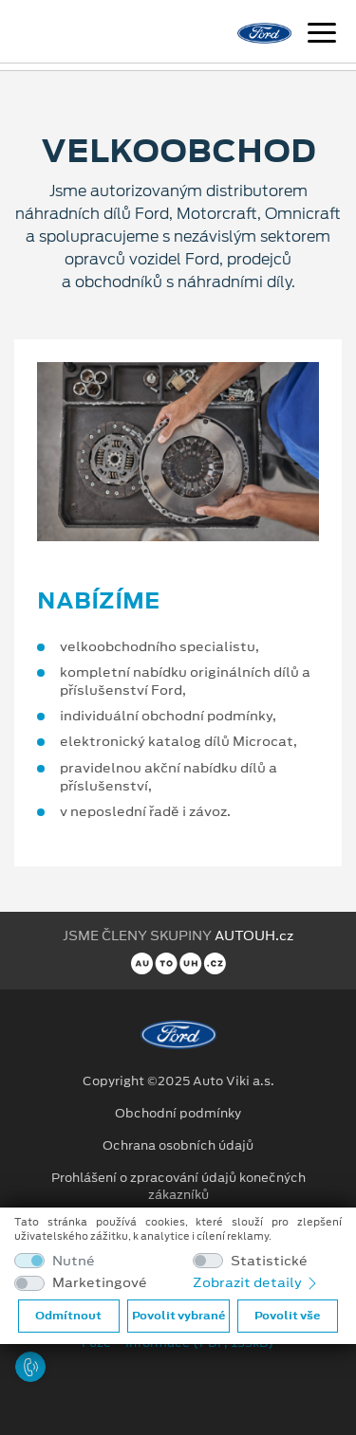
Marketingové (99, 1283)
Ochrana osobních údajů (178, 1145)
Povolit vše (287, 1315)
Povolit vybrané (178, 1315)
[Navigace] (322, 35)
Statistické (269, 1261)
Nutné (73, 1261)
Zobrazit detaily (256, 1282)
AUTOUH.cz (254, 935)
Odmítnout (68, 1315)
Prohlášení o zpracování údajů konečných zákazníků (178, 1187)
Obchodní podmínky (178, 1113)
